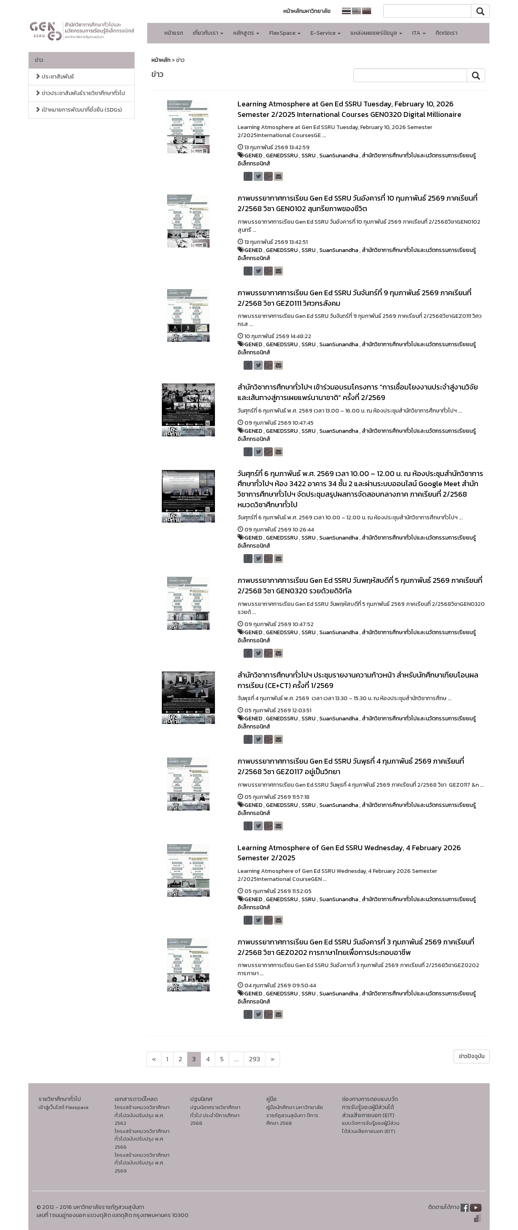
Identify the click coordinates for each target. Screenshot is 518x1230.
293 (254, 1059)
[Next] (153, 1059)
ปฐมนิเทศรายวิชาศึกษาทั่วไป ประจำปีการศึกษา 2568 (215, 1115)
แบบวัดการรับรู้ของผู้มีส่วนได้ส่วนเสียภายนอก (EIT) (370, 1127)
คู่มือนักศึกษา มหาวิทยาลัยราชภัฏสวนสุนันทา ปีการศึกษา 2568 (294, 1115)
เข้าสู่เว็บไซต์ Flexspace (63, 1107)
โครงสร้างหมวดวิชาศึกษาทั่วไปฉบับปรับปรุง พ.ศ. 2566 (142, 1139)
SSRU (308, 155)
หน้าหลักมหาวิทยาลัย (307, 11)
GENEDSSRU (282, 155)
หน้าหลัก (160, 60)
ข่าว (39, 60)
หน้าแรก (173, 33)
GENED (253, 155)
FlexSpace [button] (285, 33)
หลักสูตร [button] (246, 33)
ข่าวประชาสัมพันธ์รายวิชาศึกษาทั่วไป (80, 93)
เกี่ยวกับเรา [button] (208, 33)
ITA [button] (419, 33)
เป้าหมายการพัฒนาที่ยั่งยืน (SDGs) (78, 110)
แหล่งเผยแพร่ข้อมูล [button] (376, 33)
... (236, 1059)
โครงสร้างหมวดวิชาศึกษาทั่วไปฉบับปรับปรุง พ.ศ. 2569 (142, 1163)
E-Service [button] (325, 33)
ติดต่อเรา (446, 33)
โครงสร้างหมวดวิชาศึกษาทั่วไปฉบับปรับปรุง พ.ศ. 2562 (142, 1115)
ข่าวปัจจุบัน (471, 1056)
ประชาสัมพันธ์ (54, 76)
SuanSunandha (338, 155)
